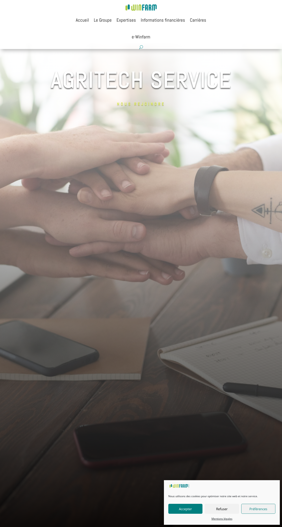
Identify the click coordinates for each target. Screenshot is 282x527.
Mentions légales (222, 519)
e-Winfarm (141, 37)
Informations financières (163, 20)
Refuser (222, 509)
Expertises (126, 20)
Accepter (185, 509)
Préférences (258, 509)
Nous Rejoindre (135, 53)
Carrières (198, 20)
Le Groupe (103, 20)
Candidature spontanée (168, 53)
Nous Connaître (108, 53)
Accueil (82, 20)
